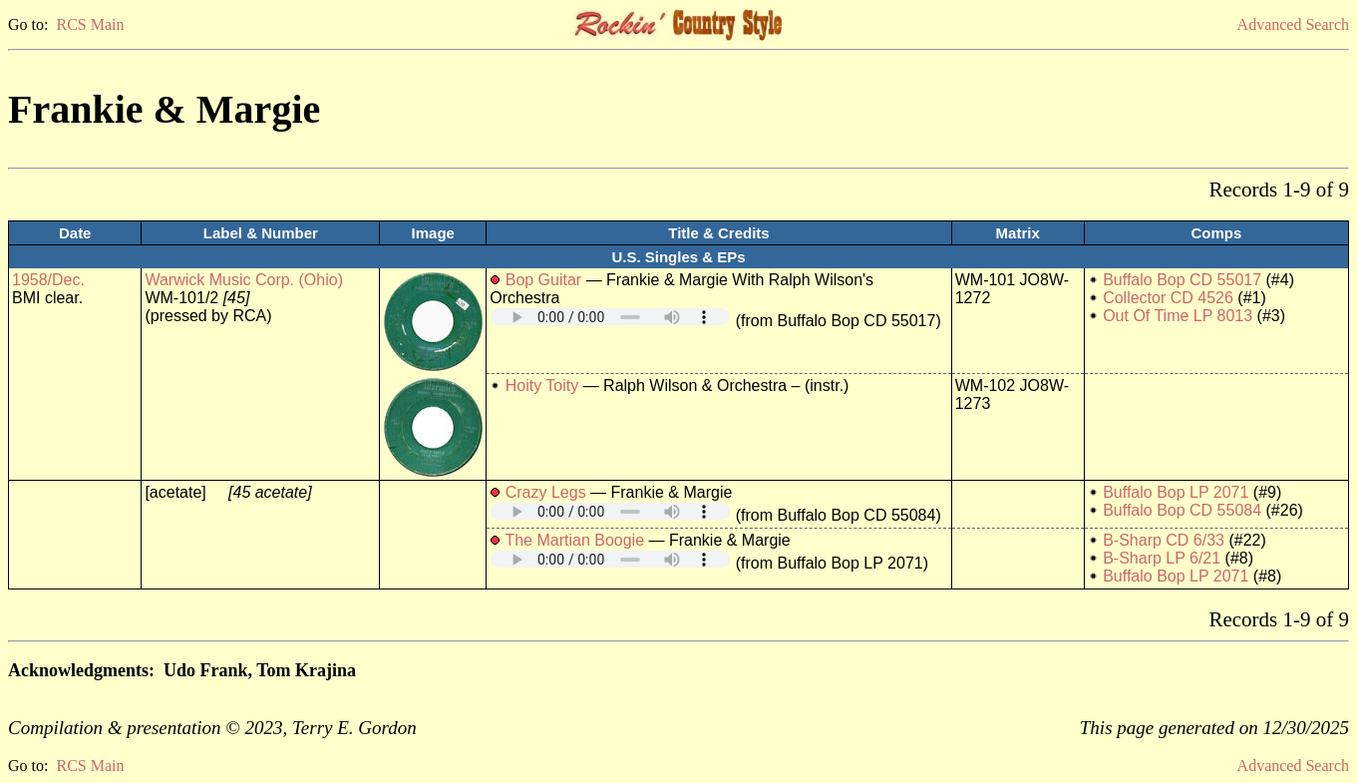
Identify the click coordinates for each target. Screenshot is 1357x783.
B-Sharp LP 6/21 (1161, 558)
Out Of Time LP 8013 (1177, 315)
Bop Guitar (543, 279)
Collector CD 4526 (1168, 297)
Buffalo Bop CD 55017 (1182, 279)
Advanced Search (1293, 24)
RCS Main (90, 24)
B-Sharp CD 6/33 (1163, 540)
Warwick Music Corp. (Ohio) (244, 279)
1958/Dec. (48, 279)
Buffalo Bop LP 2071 (1175, 492)
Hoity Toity (542, 385)
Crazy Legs (546, 492)
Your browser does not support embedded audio (610, 316)
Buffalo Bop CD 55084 (1182, 510)
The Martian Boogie (574, 540)
